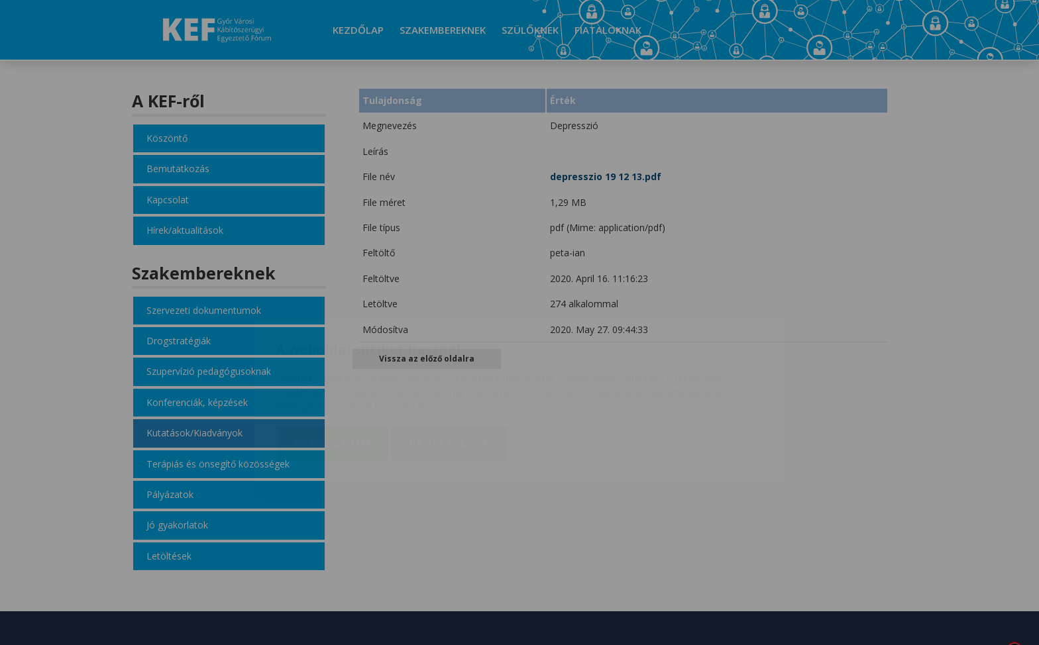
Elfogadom (332, 365)
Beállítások (449, 365)
